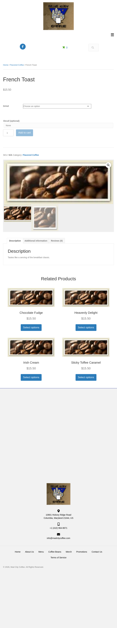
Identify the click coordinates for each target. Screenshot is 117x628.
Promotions (81, 552)
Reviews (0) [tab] (57, 241)
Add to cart (24, 132)
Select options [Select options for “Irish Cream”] (31, 377)
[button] (108, 165)
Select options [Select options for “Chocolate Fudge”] (31, 327)
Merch (69, 552)
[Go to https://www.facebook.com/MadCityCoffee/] (23, 47)
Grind (6, 106)
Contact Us (97, 552)
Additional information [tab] (36, 241)
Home (5, 65)
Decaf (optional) (11, 121)
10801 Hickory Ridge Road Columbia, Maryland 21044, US (58, 516)
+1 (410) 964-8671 (58, 528)
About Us (29, 552)
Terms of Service (58, 557)
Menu (41, 552)
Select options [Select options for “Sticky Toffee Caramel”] (86, 377)
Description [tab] (15, 241)
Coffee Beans (54, 552)
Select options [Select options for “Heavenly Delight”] (86, 327)
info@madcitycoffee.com (58, 538)
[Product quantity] (8, 132)
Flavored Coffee (17, 65)
